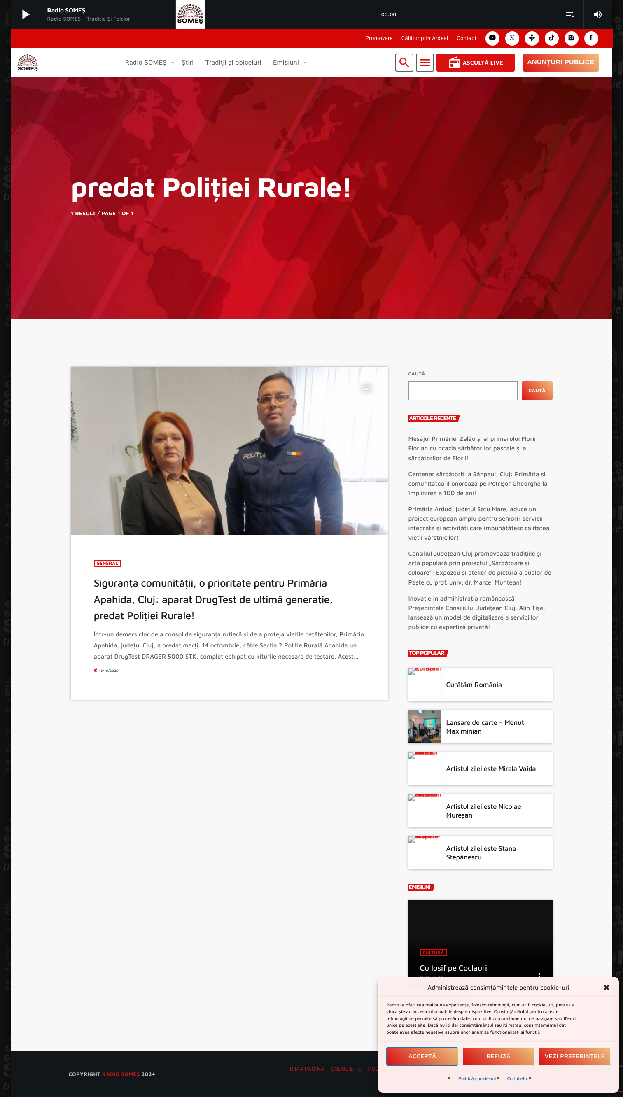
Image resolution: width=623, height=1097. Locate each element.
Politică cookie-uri (477, 1078)
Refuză (498, 1056)
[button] (606, 987)
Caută (416, 373)
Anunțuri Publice (560, 62)
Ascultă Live (476, 62)
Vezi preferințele (575, 1056)
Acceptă (422, 1056)
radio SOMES (121, 1074)
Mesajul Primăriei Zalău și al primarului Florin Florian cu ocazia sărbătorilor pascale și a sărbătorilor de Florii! (473, 448)
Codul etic (517, 1078)
